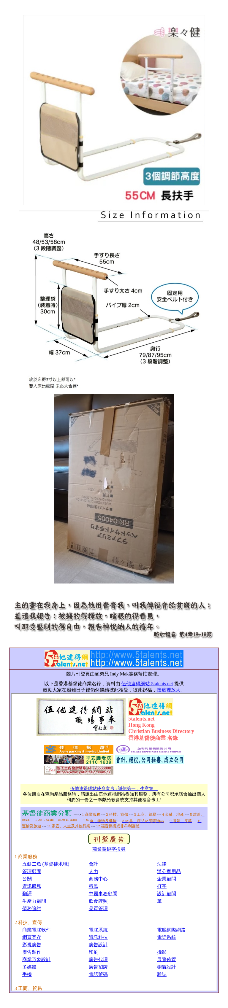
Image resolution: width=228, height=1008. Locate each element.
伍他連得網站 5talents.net (147, 683)
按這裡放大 (168, 689)
